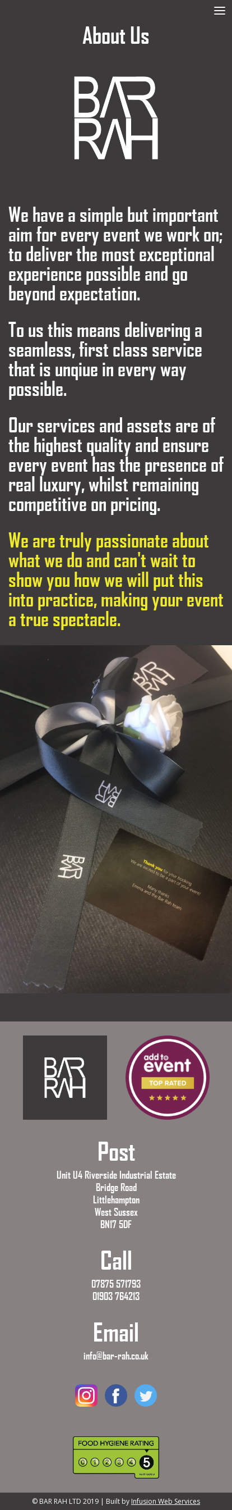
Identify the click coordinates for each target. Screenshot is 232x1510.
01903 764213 (116, 1296)
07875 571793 (116, 1284)
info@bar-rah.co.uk (116, 1355)
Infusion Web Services (165, 1501)
